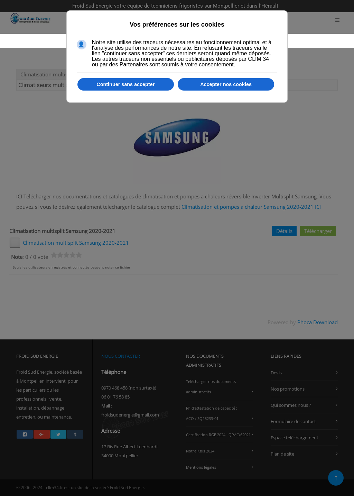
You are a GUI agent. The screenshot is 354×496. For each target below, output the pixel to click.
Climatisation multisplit (47, 74)
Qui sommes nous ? (291, 405)
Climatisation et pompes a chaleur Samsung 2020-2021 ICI (250, 206)
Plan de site (282, 454)
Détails (284, 230)
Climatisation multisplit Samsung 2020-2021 (76, 242)
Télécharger (318, 230)
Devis (276, 372)
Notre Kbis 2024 (200, 450)
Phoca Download (317, 322)
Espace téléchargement (294, 437)
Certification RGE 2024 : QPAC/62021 (218, 434)
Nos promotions (288, 389)
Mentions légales (201, 467)
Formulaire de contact (293, 421)
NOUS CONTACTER (120, 356)
